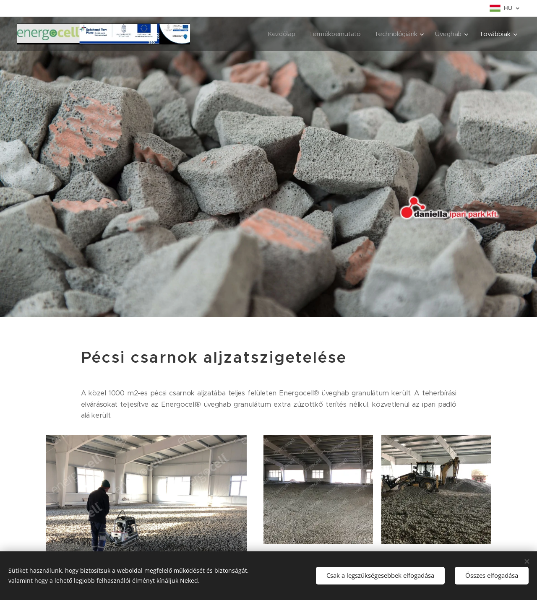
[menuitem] (279, 33)
